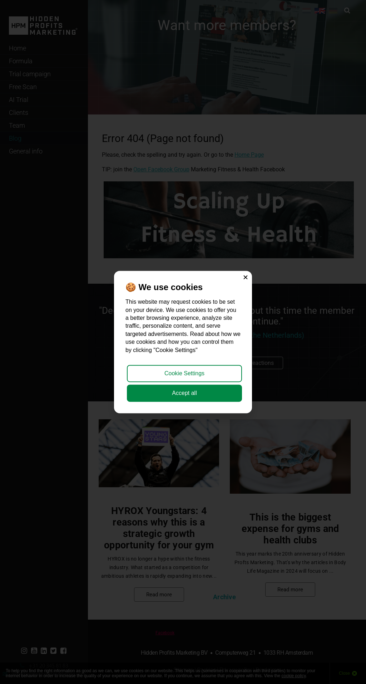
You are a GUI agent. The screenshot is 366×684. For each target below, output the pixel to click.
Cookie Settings (184, 373)
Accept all (184, 393)
